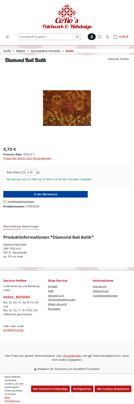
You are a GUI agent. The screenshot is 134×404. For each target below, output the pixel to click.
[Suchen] (77, 36)
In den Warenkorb (45, 194)
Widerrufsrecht (57, 304)
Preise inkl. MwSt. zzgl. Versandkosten (27, 158)
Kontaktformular (13, 330)
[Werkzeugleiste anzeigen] (92, 36)
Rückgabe (54, 308)
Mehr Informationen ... (13, 399)
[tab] (12, 226)
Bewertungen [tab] (30, 226)
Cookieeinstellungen (105, 295)
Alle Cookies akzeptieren (113, 389)
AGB (51, 291)
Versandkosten (72, 355)
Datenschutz (100, 291)
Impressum (100, 286)
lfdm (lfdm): (14, 172)
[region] (67, 108)
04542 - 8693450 (16, 297)
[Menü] (7, 36)
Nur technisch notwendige (50, 389)
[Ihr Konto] (107, 36)
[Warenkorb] (121, 36)
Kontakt (52, 286)
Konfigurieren (82, 389)
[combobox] (46, 36)
